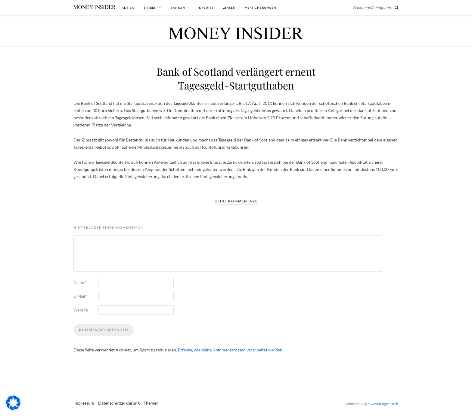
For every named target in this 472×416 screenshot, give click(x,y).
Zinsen (229, 7)
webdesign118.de (385, 404)
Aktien (128, 7)
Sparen (150, 7)
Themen (151, 402)
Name (79, 282)
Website (80, 310)
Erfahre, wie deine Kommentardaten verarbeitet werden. (230, 349)
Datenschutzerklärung (119, 402)
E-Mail (80, 296)
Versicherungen (260, 7)
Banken (178, 7)
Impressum (83, 402)
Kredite (206, 7)
